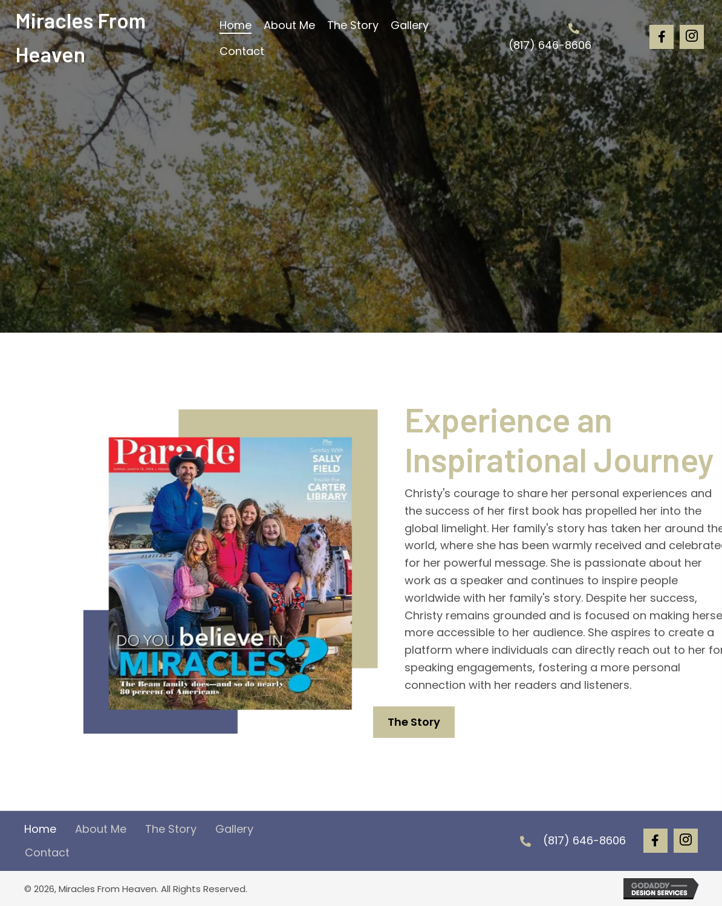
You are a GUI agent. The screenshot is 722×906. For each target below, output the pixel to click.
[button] (661, 37)
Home (40, 828)
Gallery (234, 828)
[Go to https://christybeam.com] (109, 37)
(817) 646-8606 (550, 45)
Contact (47, 852)
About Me (100, 828)
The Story (171, 828)
